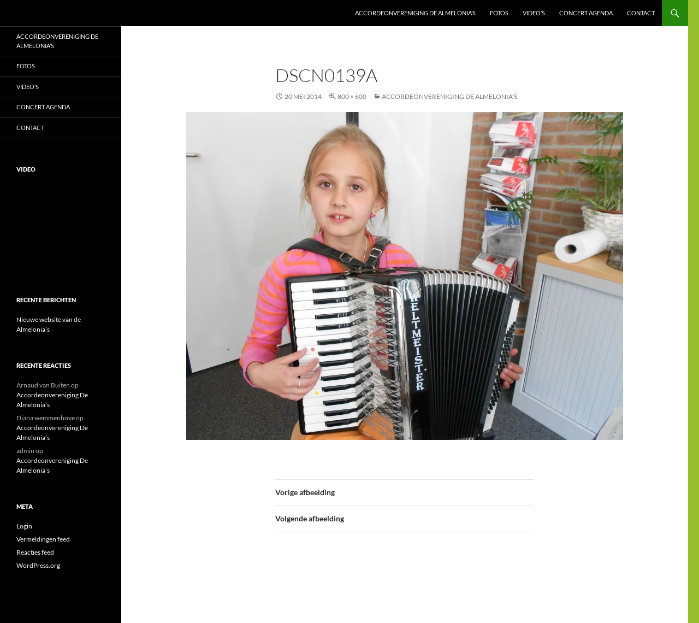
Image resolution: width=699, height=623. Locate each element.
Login (24, 526)
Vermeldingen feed (43, 539)
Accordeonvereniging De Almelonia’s (415, 12)
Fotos (499, 12)
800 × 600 (351, 96)
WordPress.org (38, 565)
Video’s (534, 12)
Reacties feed (35, 552)
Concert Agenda (586, 12)
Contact (641, 12)
